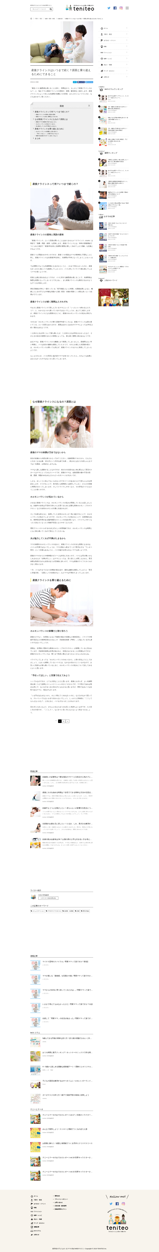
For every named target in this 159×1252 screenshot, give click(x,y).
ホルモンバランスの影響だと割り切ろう (47, 131)
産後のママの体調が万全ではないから (46, 122)
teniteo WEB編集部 (43, 895)
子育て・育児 (38, 18)
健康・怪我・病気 (50, 18)
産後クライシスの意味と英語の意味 (45, 114)
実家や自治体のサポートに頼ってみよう (47, 135)
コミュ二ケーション (38, 911)
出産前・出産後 (68, 911)
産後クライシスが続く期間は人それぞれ (47, 116)
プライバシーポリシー (61, 1199)
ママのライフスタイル (54, 911)
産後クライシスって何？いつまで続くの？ (52, 112)
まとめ (37, 138)
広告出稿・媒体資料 (61, 1206)
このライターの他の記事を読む (48, 898)
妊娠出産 (60, 18)
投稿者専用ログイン (61, 1209)
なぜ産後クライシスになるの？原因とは (51, 119)
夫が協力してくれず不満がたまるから (46, 126)
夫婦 (78, 911)
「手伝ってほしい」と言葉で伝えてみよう (47, 133)
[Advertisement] (45, 932)
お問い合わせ (59, 1202)
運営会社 (57, 1196)
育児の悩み (86, 911)
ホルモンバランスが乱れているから (45, 124)
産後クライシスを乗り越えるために (49, 129)
